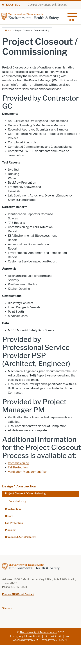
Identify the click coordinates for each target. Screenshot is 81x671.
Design (9, 516)
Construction (13, 509)
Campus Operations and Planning (47, 4)
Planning (10, 530)
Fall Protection (18, 467)
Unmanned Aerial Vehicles (20, 537)
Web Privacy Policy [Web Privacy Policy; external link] (53, 640)
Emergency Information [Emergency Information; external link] (23, 636)
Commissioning (18, 463)
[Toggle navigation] (72, 16)
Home (8, 30)
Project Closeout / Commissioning (25, 493)
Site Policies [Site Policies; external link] (51, 636)
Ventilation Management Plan (27, 471)
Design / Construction (19, 486)
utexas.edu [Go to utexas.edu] (11, 4)
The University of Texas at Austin (38, 632)
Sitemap (7, 608)
